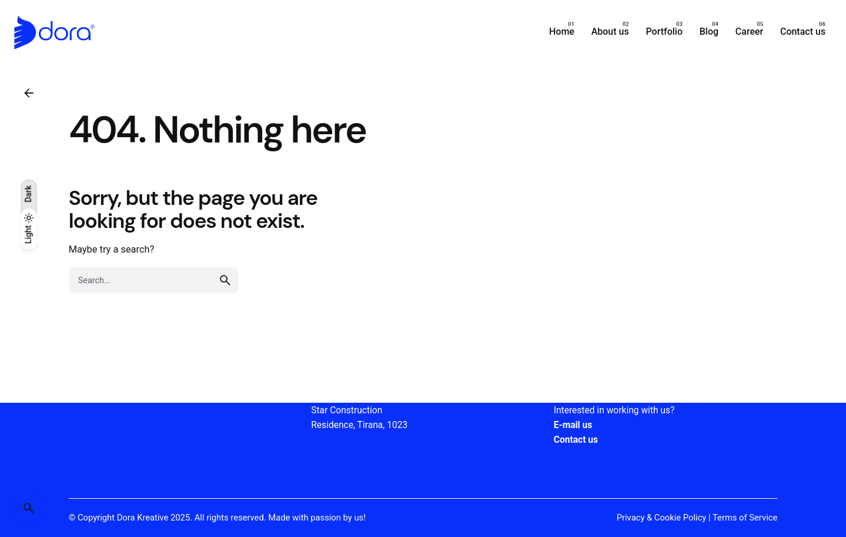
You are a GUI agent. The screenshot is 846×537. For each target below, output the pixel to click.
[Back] (28, 93)
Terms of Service (745, 517)
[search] (225, 280)
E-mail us (573, 425)
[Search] (28, 508)
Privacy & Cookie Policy (662, 517)
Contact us (576, 440)
